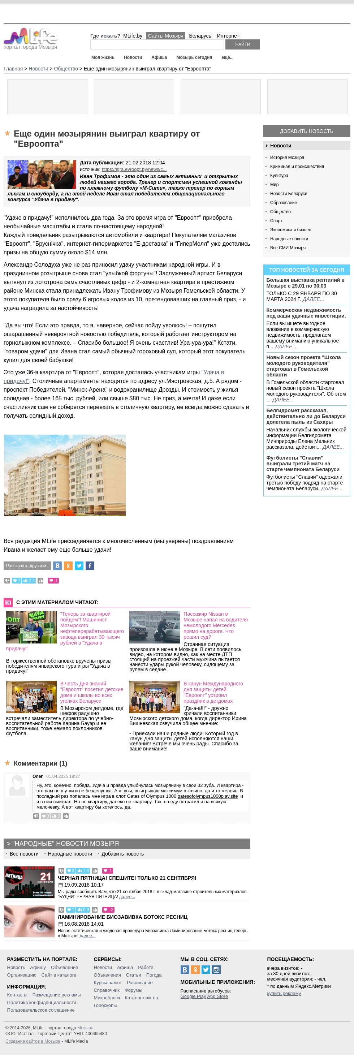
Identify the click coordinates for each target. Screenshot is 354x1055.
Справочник (107, 990)
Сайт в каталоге (59, 975)
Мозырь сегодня (194, 57)
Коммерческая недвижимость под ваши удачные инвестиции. (306, 313)
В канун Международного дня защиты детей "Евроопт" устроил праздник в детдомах (213, 692)
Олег (38, 776)
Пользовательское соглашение (41, 1010)
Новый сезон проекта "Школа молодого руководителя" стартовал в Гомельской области (304, 366)
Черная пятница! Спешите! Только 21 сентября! (127, 878)
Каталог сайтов (141, 997)
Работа (146, 967)
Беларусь (200, 36)
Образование (283, 202)
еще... (227, 57)
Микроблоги (107, 997)
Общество (280, 211)
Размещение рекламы (57, 995)
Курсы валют (108, 982)
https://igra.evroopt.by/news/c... (134, 169)
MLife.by (132, 36)
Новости (133, 57)
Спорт (276, 220)
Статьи (133, 975)
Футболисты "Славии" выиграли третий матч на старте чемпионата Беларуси (303, 463)
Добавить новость (306, 131)
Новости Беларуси (288, 193)
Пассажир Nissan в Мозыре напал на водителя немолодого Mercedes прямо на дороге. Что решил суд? (216, 625)
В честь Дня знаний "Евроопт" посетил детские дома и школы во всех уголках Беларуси (91, 692)
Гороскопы (105, 1005)
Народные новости (289, 238)
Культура (279, 175)
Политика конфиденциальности (42, 1002)
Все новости (24, 854)
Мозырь (85, 1027)
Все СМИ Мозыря (288, 247)
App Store (217, 996)
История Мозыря (287, 157)
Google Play (193, 996)
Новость (16, 967)
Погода (154, 975)
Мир (274, 184)
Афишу (38, 967)
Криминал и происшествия (297, 166)
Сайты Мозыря (165, 36)
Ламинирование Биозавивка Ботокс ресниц (122, 917)
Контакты (17, 995)
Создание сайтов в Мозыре (32, 1041)
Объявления (107, 975)
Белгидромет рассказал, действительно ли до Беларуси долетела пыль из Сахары (306, 416)
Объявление (64, 967)
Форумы (133, 990)
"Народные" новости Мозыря (65, 843)
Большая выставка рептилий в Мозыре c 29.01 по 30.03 (306, 283)
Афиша (159, 57)
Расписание (140, 982)
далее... (313, 299)
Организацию (21, 975)
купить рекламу (284, 993)
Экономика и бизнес (290, 229)
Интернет (228, 36)
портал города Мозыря (31, 45)
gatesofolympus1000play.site (208, 796)
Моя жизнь (103, 57)
